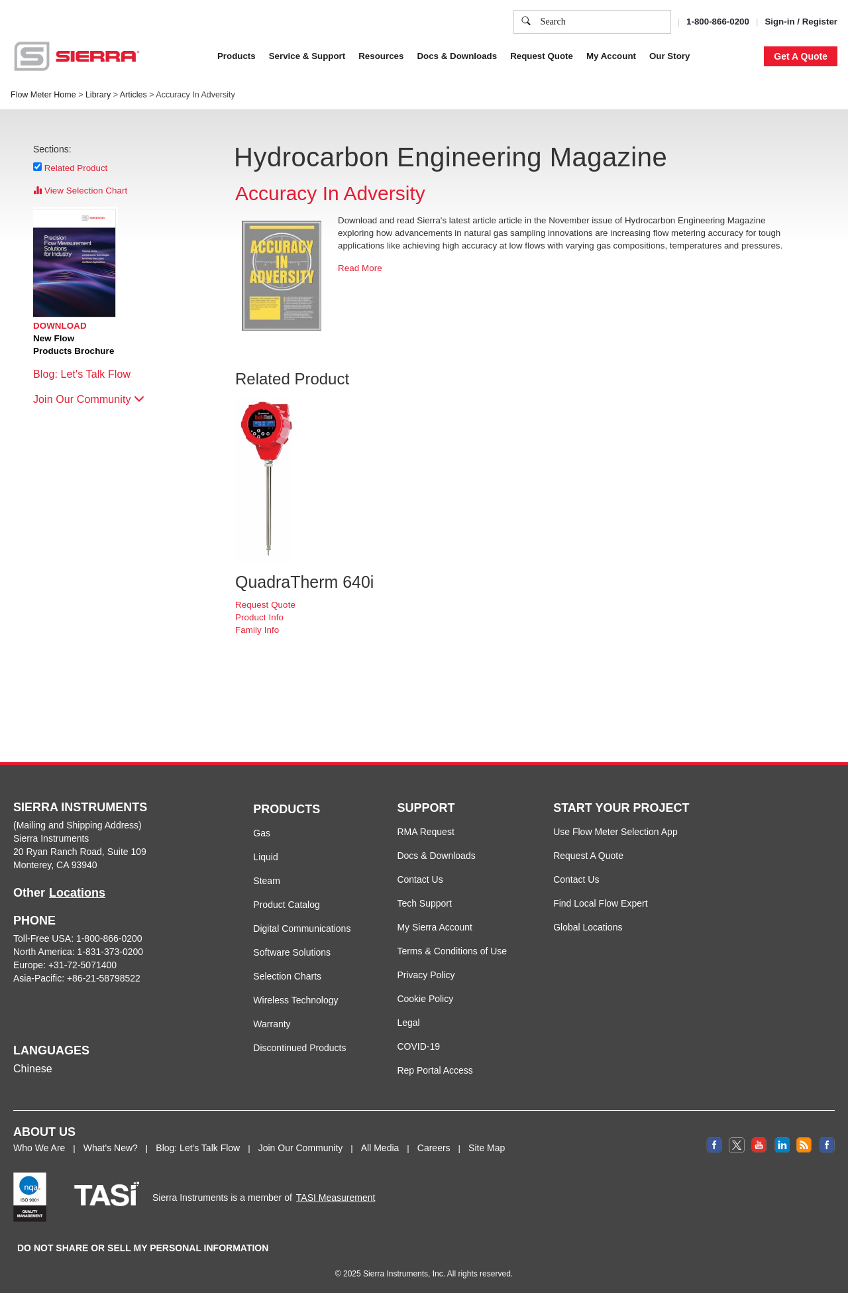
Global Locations (587, 927)
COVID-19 (418, 1046)
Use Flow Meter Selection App (615, 831)
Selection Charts (287, 976)
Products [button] (236, 56)
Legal (408, 1022)
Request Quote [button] (541, 56)
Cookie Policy (425, 998)
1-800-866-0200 (717, 22)
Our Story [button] (669, 56)
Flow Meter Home (43, 94)
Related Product (76, 167)
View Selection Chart (80, 191)
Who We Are (39, 1148)
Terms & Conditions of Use (452, 951)
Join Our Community (88, 399)
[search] (526, 21)
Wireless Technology (295, 1000)
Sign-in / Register (801, 22)
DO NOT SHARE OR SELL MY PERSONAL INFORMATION (142, 1248)
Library (98, 94)
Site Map (486, 1148)
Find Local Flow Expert (600, 903)
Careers (433, 1148)
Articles (133, 94)
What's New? (110, 1148)
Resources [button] (380, 56)
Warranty (271, 1024)
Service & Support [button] (307, 56)
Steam (266, 880)
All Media (380, 1148)
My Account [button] (611, 56)
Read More (360, 268)
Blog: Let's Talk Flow (88, 374)
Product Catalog (286, 904)
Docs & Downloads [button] (457, 56)
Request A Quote (588, 855)
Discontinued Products (299, 1047)
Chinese (32, 1068)
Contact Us (420, 879)
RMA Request (425, 831)
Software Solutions (292, 952)
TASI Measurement (336, 1197)
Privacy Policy (425, 975)
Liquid (265, 857)
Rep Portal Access (434, 1070)
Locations (77, 892)
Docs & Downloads (436, 855)
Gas (261, 833)
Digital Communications (301, 928)
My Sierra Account (434, 927)
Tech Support (424, 903)
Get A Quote (800, 56)
